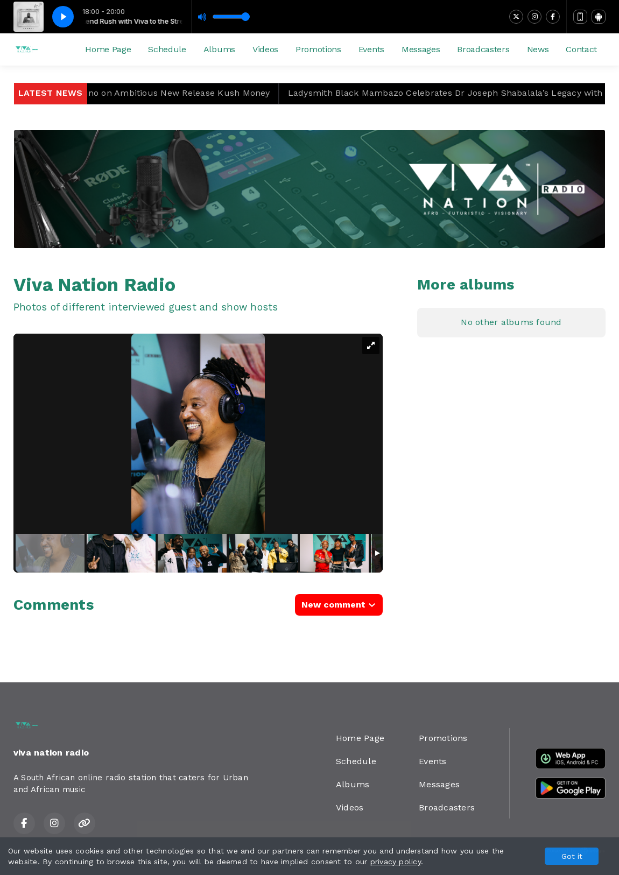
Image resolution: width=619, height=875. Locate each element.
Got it (571, 856)
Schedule (167, 49)
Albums (219, 49)
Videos (265, 49)
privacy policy (395, 861)
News (538, 49)
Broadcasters (483, 49)
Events (371, 49)
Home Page (108, 49)
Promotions (318, 49)
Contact (581, 49)
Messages (421, 49)
